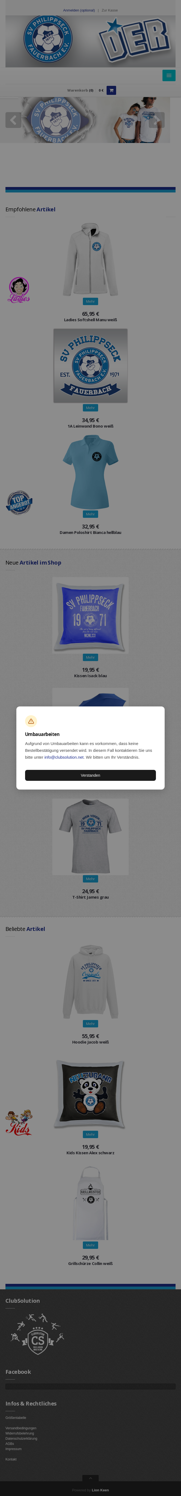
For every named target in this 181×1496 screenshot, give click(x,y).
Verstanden (90, 775)
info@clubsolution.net (64, 757)
